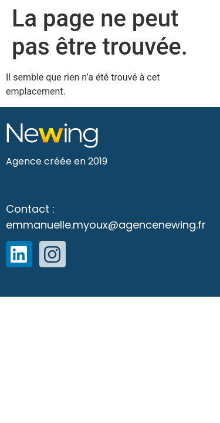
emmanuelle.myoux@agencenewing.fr (106, 224)
